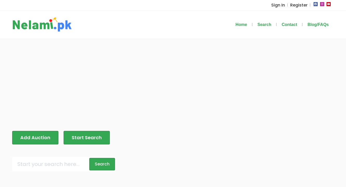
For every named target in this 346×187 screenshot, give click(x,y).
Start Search (83, 129)
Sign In (280, 5)
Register (299, 5)
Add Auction (34, 129)
